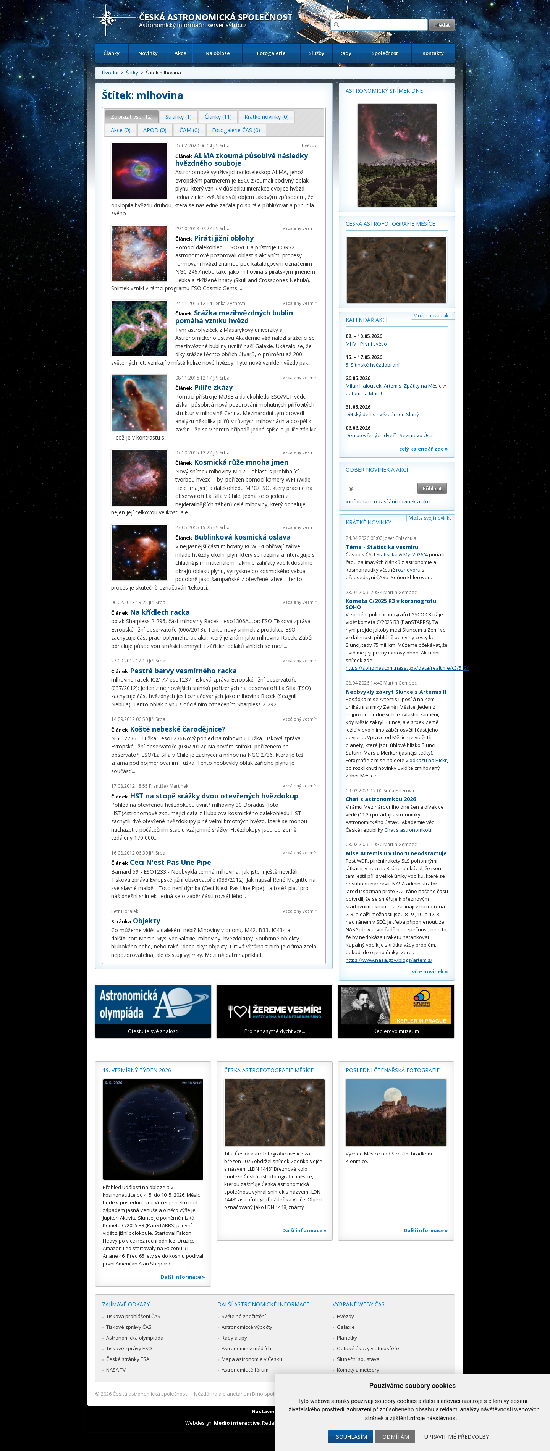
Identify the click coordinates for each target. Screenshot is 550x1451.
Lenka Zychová (229, 303)
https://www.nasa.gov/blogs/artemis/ (389, 960)
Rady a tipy (234, 1337)
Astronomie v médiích (246, 1348)
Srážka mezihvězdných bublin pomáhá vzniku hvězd (234, 316)
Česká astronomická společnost (150, 1393)
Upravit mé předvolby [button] (456, 1436)
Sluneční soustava (358, 1359)
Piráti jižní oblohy (224, 237)
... (127, 213)
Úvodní (110, 72)
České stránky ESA (127, 1359)
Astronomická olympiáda (134, 1337)
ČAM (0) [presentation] (189, 130)
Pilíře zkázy (213, 387)
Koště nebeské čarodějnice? (177, 729)
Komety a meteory (358, 1369)
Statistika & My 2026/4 (402, 554)
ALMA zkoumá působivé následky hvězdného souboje (241, 159)
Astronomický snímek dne (384, 90)
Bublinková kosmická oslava (242, 536)
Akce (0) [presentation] (121, 130)
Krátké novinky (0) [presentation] (266, 116)
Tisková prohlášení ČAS (133, 1316)
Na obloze (217, 53)
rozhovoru (408, 569)
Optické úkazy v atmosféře (368, 1348)
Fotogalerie (271, 53)
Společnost (385, 53)
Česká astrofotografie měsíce (390, 223)
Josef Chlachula (399, 538)
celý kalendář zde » (423, 448)
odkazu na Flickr (428, 760)
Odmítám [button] (395, 1436)
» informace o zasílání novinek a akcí (388, 501)
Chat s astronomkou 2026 (381, 799)
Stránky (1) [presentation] (178, 116)
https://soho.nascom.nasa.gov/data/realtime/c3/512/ (407, 667)
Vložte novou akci (433, 315)
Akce (180, 53)
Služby (316, 53)
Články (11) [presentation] (218, 116)
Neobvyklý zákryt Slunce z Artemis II (396, 691)
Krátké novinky (368, 522)
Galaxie (346, 1326)
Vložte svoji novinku (430, 518)
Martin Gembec (400, 592)
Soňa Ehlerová (398, 790)
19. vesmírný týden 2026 (137, 1070)
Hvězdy (309, 145)
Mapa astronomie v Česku (252, 1359)
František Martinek (168, 786)
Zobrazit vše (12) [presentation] (132, 116)
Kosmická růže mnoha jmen (241, 462)
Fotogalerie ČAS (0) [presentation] (236, 130)
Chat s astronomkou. (408, 829)
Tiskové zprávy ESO (129, 1348)
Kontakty (433, 53)
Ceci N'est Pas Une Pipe (170, 862)
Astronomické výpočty (247, 1326)
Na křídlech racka (160, 612)
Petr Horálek (124, 911)
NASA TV (116, 1369)
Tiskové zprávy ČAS (129, 1326)
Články (112, 53)
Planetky (347, 1337)
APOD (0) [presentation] (155, 130)
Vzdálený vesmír (300, 228)
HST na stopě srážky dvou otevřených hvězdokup (214, 795)
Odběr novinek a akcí (377, 469)
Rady (345, 53)
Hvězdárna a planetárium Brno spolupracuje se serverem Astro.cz (268, 1393)
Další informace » (183, 1276)
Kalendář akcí (366, 319)
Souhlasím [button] (351, 1436)
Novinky (148, 53)
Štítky (132, 72)
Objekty (146, 920)
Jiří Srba (221, 145)
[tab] (132, 116)
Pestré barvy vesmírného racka (183, 670)
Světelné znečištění (244, 1316)
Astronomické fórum (245, 1369)
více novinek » (430, 971)
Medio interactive (237, 1422)
